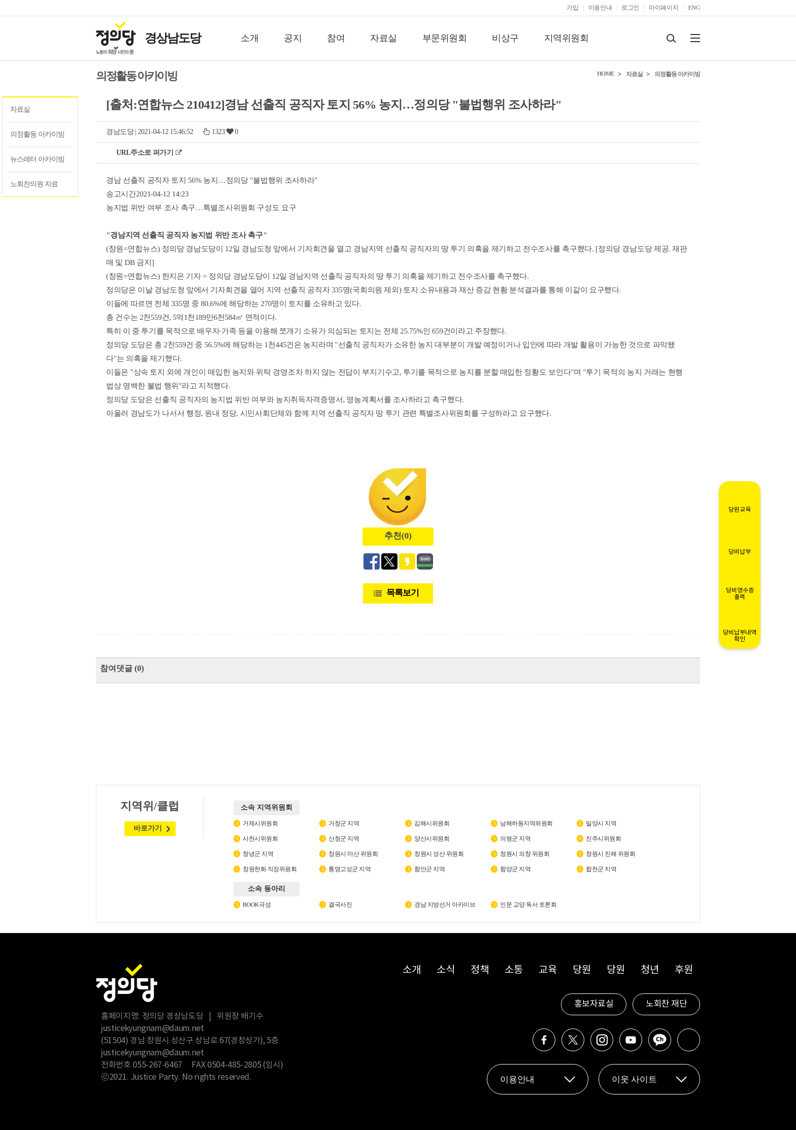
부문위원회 (444, 38)
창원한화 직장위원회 (269, 869)
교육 (547, 970)
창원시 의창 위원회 (524, 853)
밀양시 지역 (601, 823)
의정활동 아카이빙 (37, 134)
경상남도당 (173, 38)
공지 (293, 38)
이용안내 (600, 7)
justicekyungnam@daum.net (152, 1028)
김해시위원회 (431, 823)
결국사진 (340, 904)
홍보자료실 (594, 1004)
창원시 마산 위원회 (353, 853)
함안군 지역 (429, 869)
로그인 (630, 7)
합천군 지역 (601, 869)
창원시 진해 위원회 (610, 853)
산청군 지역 (343, 838)
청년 (649, 970)
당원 (581, 970)
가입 (572, 7)
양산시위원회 (431, 838)
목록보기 (402, 592)
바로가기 (148, 828)
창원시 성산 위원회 (438, 853)
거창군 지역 (343, 823)
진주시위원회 (603, 838)
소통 (513, 970)
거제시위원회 (260, 823)
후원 (683, 970)
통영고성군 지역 (349, 869)
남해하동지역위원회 (526, 823)
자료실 (383, 38)
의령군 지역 (515, 838)
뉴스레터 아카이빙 (37, 159)
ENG (694, 7)
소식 (445, 970)
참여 (336, 38)
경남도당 (120, 132)
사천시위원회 (260, 838)
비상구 (505, 38)
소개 (249, 38)
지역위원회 (566, 38)
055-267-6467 (157, 1065)
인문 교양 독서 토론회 (528, 904)
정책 (479, 970)
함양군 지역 (515, 869)
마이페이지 (663, 7)
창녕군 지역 (258, 853)
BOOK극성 (257, 904)
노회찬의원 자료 (34, 184)
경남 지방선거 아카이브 (444, 904)
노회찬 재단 (666, 1004)
